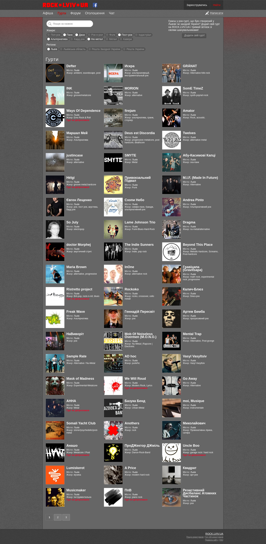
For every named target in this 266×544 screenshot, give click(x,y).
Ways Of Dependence (83, 111)
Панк (70, 34)
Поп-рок (55, 34)
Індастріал (145, 34)
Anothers (132, 423)
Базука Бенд (135, 401)
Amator (189, 111)
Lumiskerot (75, 468)
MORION (131, 88)
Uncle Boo (191, 445)
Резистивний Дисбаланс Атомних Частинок (199, 493)
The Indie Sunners (139, 245)
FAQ (221, 540)
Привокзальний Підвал (138, 179)
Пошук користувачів (194, 537)
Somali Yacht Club (81, 423)
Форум (75, 13)
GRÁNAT (190, 66)
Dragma (189, 222)
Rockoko (132, 289)
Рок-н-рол (97, 34)
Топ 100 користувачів (214, 537)
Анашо (72, 445)
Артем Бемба (194, 311)
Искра (129, 66)
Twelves (189, 133)
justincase (74, 155)
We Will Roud (135, 378)
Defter (71, 66)
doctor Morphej (78, 245)
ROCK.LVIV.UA (214, 533)
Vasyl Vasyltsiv (195, 356)
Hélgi (70, 178)
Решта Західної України (106, 49)
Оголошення (95, 13)
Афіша (48, 13)
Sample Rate (76, 356)
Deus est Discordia (140, 133)
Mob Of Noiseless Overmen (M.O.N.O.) (140, 335)
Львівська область (74, 49)
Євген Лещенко (79, 200)
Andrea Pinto (193, 200)
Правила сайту (211, 540)
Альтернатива (59, 39)
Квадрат (189, 468)
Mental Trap (192, 334)
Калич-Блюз (193, 289)
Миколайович (194, 423)
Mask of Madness (80, 378)
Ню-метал (97, 39)
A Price (130, 468)
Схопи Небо (134, 200)
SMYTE (130, 155)
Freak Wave (75, 311)
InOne (129, 267)
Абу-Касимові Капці (199, 155)
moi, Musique (193, 401)
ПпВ (128, 490)
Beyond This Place (198, 245)
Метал (113, 39)
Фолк (112, 34)
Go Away (190, 378)
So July (72, 222)
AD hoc (130, 356)
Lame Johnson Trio (140, 222)
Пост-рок (127, 34)
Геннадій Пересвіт (140, 311)
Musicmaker (76, 490)
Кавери (127, 39)
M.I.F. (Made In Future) (200, 178)
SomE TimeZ (193, 88)
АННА (71, 401)
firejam (130, 111)
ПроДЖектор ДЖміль (142, 445)
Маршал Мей (77, 133)
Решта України (135, 49)
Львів (54, 49)
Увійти (216, 5)
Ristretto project (79, 289)
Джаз (82, 34)
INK (69, 88)
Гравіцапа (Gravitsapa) (192, 268)
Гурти (61, 13)
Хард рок (79, 39)
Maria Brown (76, 267)
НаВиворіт (75, 334)
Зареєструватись (197, 5)
